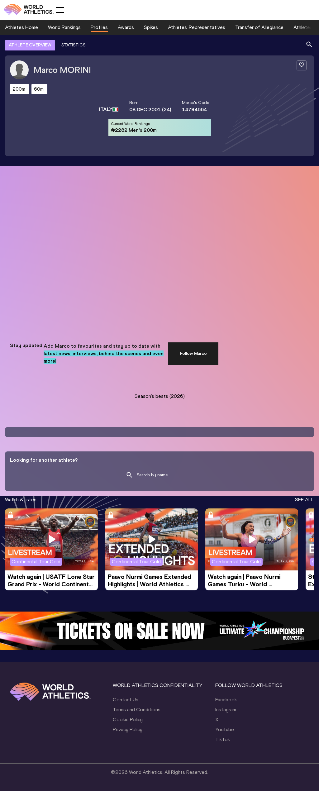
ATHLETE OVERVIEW (30, 45)
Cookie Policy (128, 719)
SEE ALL (304, 500)
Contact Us (125, 700)
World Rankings (64, 27)
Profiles (99, 27)
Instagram (225, 709)
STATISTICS (73, 45)
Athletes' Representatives (196, 27)
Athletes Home (21, 27)
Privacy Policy (127, 729)
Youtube (224, 729)
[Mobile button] (60, 10)
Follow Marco (193, 353)
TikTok (222, 739)
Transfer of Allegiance (259, 27)
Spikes (151, 27)
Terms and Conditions (136, 709)
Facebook (226, 700)
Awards (126, 27)
